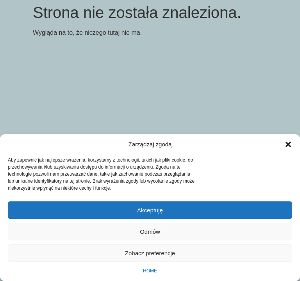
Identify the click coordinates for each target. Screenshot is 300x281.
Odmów (150, 231)
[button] (288, 144)
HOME (150, 271)
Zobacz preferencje (150, 253)
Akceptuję (150, 210)
